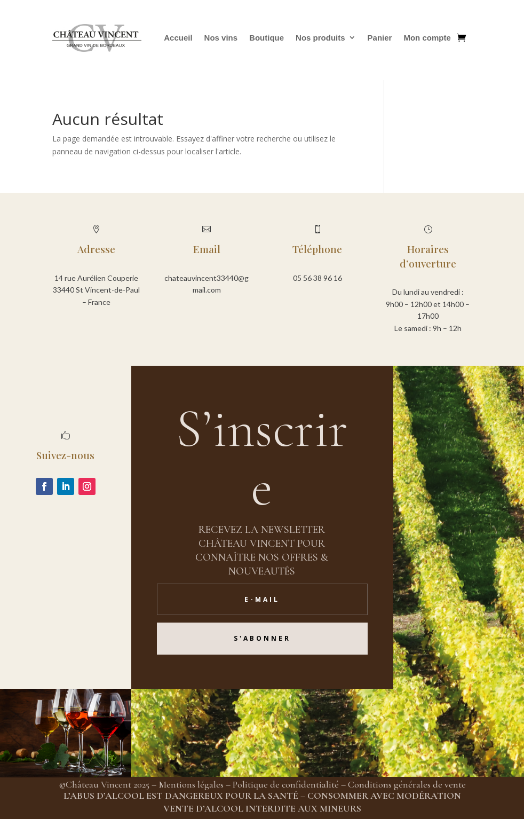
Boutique (266, 37)
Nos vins (221, 37)
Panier (380, 37)
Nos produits (320, 37)
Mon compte (426, 37)
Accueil (178, 37)
